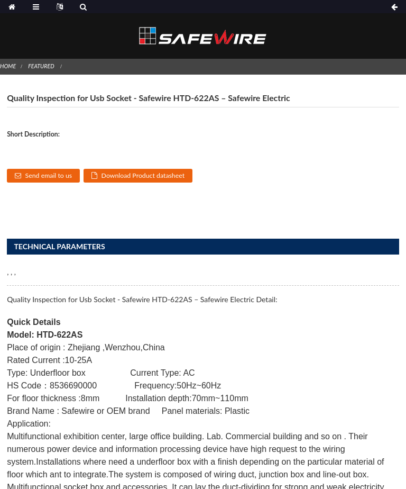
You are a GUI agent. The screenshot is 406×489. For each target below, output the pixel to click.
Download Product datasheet (143, 175)
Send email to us (48, 175)
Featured (41, 66)
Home (8, 66)
